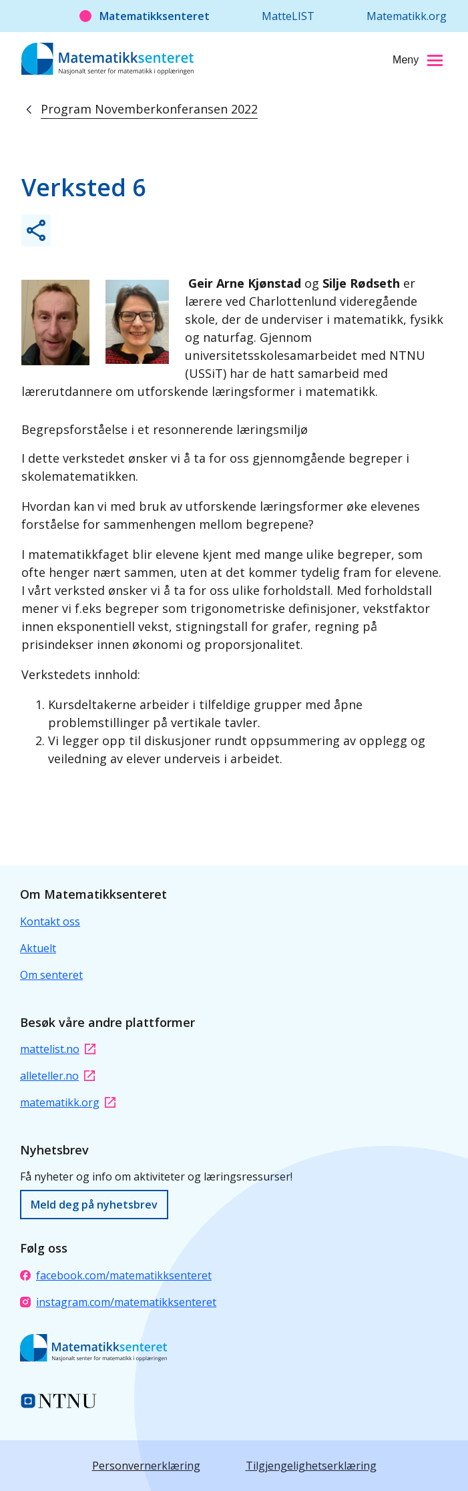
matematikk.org (67, 1102)
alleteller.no (57, 1075)
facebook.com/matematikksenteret (116, 1275)
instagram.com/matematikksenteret (118, 1302)
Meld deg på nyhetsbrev (94, 1204)
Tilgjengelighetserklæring (311, 1465)
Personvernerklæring (146, 1465)
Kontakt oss (50, 921)
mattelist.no (57, 1049)
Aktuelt (38, 948)
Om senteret (51, 975)
